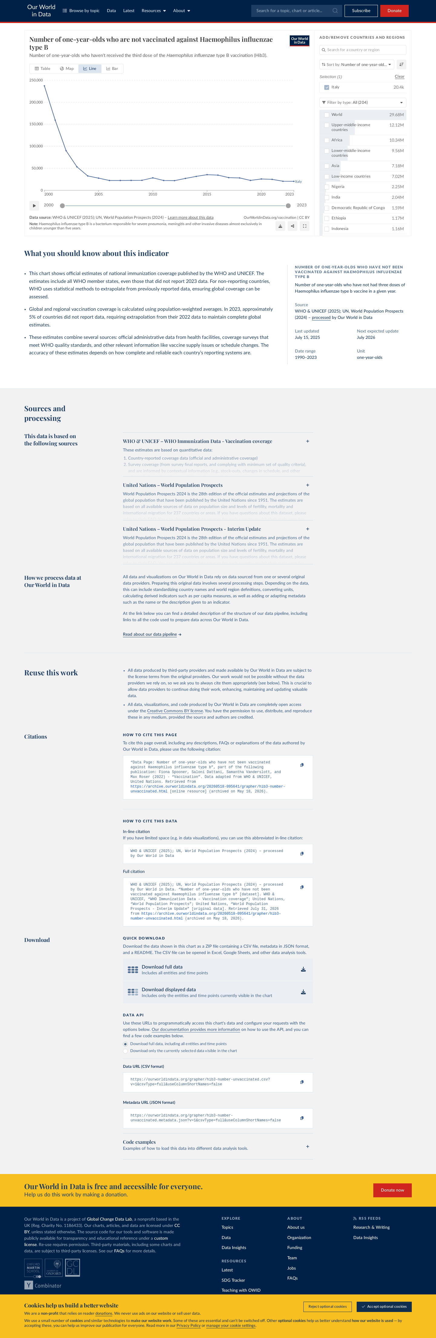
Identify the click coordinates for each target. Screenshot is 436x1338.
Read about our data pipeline (152, 634)
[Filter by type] (362, 102)
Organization (299, 1250)
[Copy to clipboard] (296, 765)
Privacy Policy (189, 1326)
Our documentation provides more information (196, 1040)
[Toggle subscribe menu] (361, 11)
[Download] (280, 226)
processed (321, 318)
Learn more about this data (190, 218)
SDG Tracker (233, 1293)
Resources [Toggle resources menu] (154, 10)
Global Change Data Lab (109, 1232)
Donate (394, 11)
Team (292, 1271)
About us (296, 1240)
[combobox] (296, 11)
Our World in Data (41, 11)
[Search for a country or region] (362, 50)
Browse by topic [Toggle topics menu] (81, 10)
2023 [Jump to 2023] (302, 205)
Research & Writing (371, 1240)
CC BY (304, 217)
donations (103, 1314)
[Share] (292, 226)
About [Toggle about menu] (181, 10)
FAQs (119, 1264)
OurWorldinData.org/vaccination (270, 217)
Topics (227, 1240)
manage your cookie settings (231, 1326)
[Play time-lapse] (34, 206)
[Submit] (335, 11)
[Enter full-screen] (304, 226)
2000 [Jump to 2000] (49, 205)
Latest (128, 11)
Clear (400, 77)
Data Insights (234, 1260)
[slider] (62, 206)
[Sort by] (356, 64)
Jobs (291, 1281)
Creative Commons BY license (175, 711)
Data (111, 11)
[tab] (42, 68)
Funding (294, 1260)
